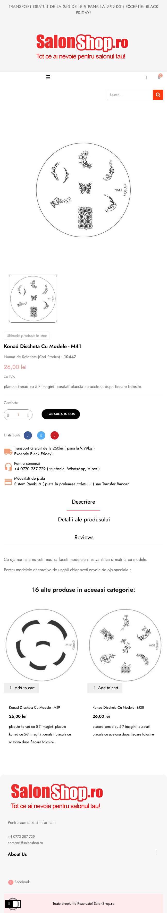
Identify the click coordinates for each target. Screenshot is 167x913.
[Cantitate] (18, 415)
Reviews (84, 537)
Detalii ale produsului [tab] (84, 519)
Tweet (41, 435)
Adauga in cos (61, 414)
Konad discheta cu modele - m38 (118, 707)
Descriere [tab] (83, 501)
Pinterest (55, 435)
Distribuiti (28, 435)
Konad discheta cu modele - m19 (34, 707)
